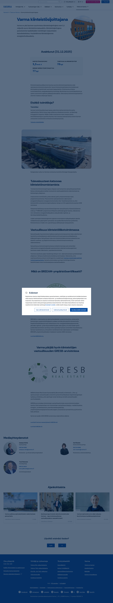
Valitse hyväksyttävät (60, 310)
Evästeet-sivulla (50, 305)
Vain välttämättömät (42, 310)
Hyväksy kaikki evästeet (79, 310)
